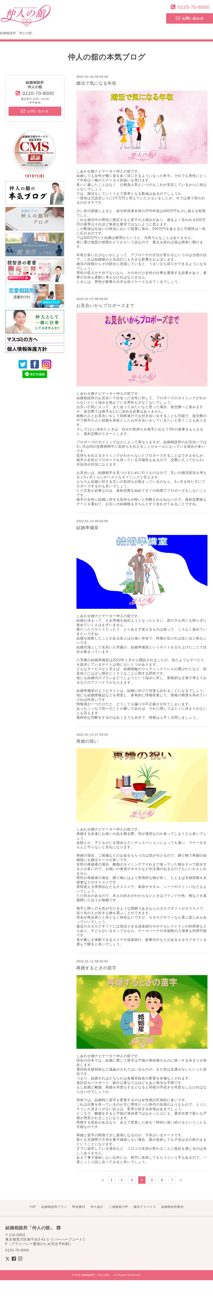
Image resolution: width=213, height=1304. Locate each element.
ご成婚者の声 (118, 1206)
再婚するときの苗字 (96, 968)
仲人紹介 (97, 1206)
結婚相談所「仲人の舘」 (96, 1275)
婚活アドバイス (145, 1206)
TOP (32, 1206)
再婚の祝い (87, 741)
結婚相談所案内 (172, 1206)
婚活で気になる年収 (96, 83)
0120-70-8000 (193, 7)
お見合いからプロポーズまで (105, 305)
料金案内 (78, 1206)
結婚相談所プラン (54, 1206)
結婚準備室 (87, 527)
